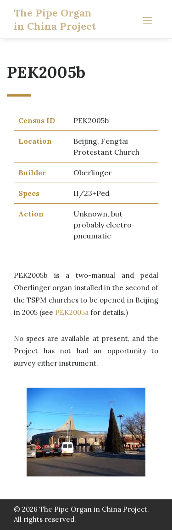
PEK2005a (72, 312)
